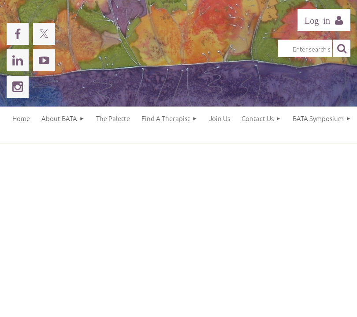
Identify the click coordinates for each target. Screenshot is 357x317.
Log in (324, 20)
